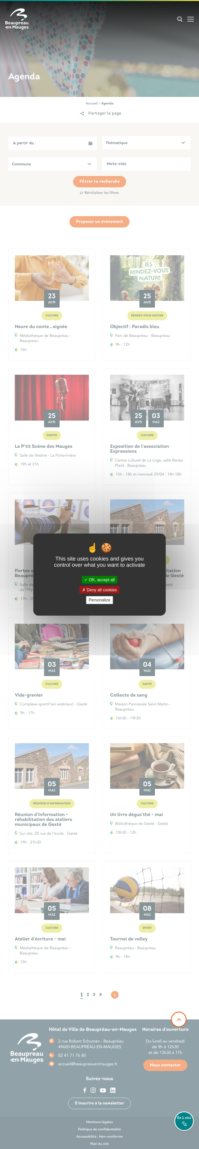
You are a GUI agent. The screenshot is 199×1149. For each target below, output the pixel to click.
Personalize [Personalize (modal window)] (99, 600)
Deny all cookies (99, 590)
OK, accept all (99, 580)
